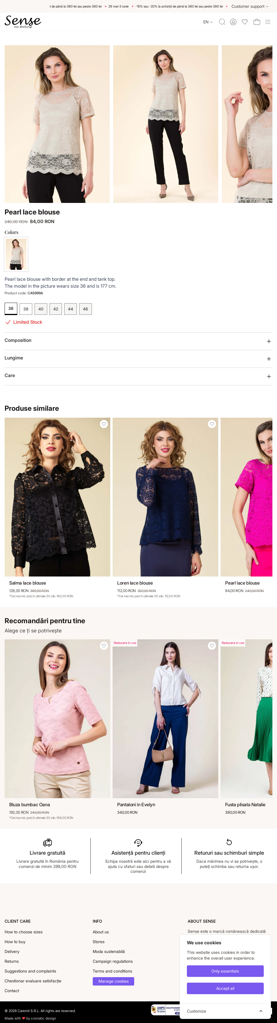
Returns (12, 961)
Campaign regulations (113, 961)
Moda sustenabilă (109, 951)
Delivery (12, 951)
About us (101, 931)
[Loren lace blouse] (165, 497)
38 (26, 308)
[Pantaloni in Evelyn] (165, 718)
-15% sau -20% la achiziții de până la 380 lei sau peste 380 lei (60, 6)
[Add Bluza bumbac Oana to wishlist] (104, 646)
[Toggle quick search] (222, 22)
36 (11, 308)
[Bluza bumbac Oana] (57, 718)
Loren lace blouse (135, 583)
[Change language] (208, 22)
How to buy (15, 941)
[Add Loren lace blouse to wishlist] (212, 424)
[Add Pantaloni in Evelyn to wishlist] (212, 646)
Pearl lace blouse (242, 583)
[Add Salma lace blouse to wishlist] (104, 424)
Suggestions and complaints (30, 971)
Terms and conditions (112, 971)
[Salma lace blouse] (57, 497)
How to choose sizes (24, 931)
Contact (12, 990)
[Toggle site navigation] (267, 22)
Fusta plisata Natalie (245, 804)
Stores (99, 941)
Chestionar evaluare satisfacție (33, 980)
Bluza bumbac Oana (29, 804)
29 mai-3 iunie (121, 6)
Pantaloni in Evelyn (136, 804)
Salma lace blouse (27, 583)
